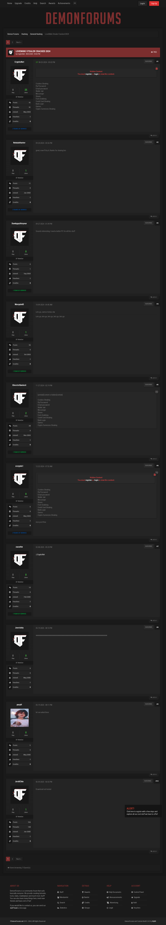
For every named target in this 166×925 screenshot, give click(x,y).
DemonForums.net (17, 921)
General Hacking (36, 34)
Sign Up (154, 3)
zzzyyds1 (19, 466)
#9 (157, 704)
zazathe (19, 547)
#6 (157, 466)
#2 (157, 142)
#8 (157, 627)
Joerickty (19, 628)
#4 (157, 304)
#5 (157, 385)
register (88, 74)
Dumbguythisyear (19, 223)
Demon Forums (13, 34)
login (96, 74)
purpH (19, 704)
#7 (157, 546)
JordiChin (19, 781)
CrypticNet (21, 54)
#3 (157, 223)
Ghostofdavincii (19, 385)
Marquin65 (19, 304)
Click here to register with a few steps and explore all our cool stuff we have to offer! (142, 811)
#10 (157, 781)
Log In (142, 3)
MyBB (154, 921)
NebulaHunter (19, 142)
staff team (14, 908)
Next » (18, 42)
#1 (157, 61)
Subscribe (148, 61)
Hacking (25, 34)
